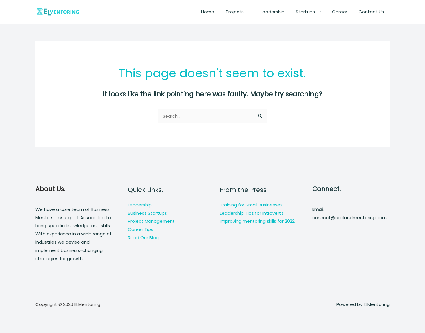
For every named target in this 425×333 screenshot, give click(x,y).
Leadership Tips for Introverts (252, 213)
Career (343, 12)
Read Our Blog (143, 238)
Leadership (281, 12)
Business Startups (147, 213)
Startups (311, 12)
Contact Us (372, 12)
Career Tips (140, 230)
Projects (246, 12)
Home (221, 12)
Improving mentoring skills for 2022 (257, 222)
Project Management (151, 222)
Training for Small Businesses (251, 205)
